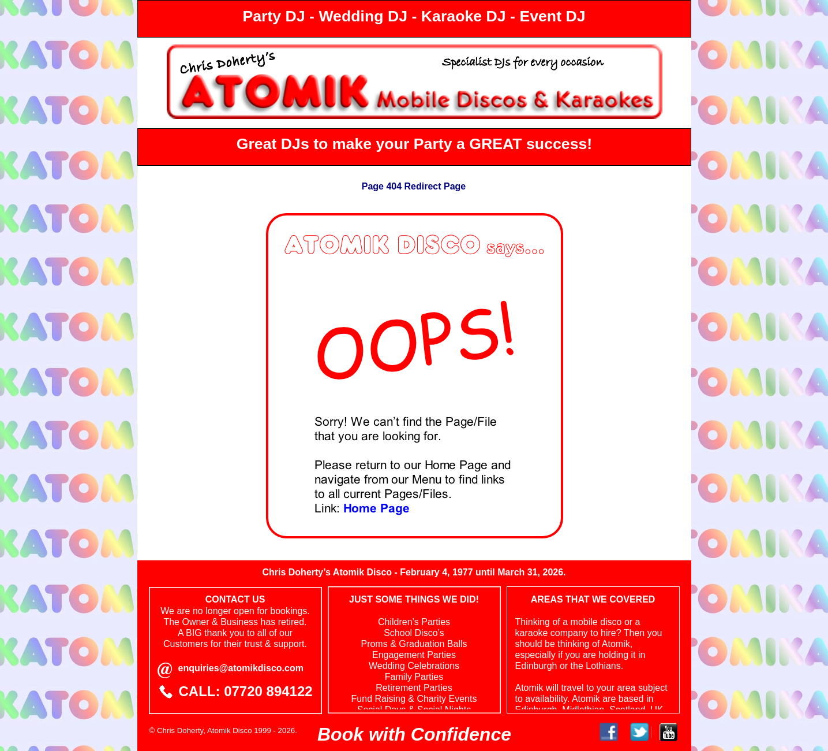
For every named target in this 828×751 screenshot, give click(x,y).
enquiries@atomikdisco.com (241, 668)
